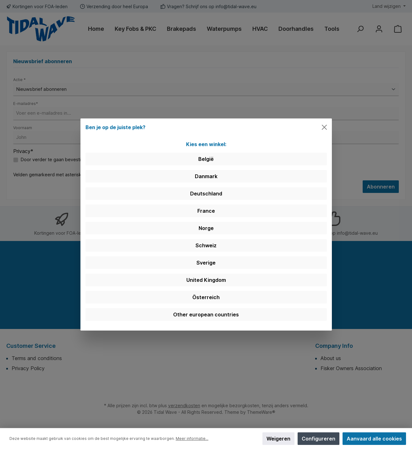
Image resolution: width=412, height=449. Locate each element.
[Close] (324, 127)
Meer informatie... (192, 438)
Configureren (318, 438)
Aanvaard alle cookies (374, 438)
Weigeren (278, 438)
